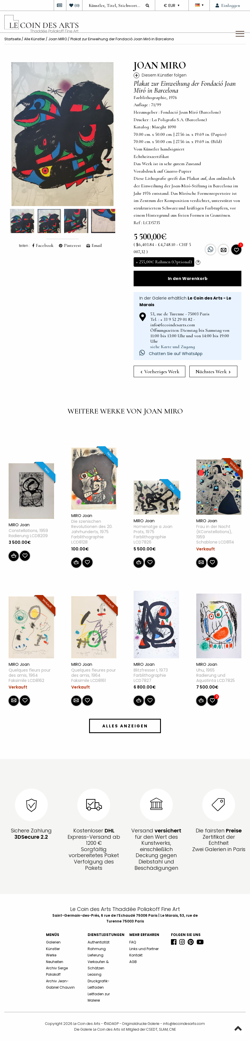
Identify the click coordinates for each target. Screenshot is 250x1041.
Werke (51, 955)
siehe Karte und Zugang (172, 347)
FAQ (132, 942)
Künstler (53, 948)
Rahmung (97, 948)
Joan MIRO (57, 39)
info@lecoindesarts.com (184, 1023)
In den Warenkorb (187, 278)
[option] (62, 134)
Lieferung (95, 955)
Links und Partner (144, 948)
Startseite (12, 39)
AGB (133, 961)
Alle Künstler (34, 39)
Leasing (94, 974)
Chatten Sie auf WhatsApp (171, 353)
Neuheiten (54, 961)
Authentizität (98, 942)
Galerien (53, 942)
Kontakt (136, 955)
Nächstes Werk (212, 371)
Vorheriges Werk (160, 371)
